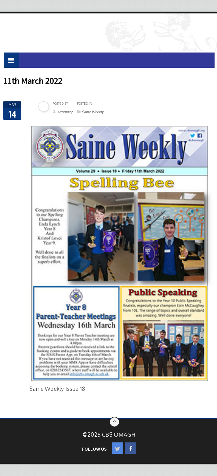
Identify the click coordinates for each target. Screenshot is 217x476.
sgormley (64, 112)
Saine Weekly (92, 112)
